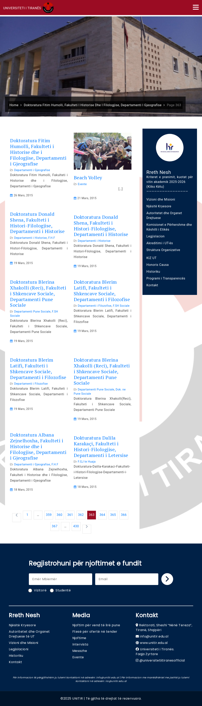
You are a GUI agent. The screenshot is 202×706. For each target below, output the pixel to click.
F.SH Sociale (121, 305)
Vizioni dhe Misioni (160, 199)
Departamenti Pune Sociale (32, 311)
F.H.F (51, 237)
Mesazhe (79, 651)
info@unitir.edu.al (154, 636)
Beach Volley (88, 178)
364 (102, 515)
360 (59, 515)
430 (76, 526)
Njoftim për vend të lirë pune (96, 625)
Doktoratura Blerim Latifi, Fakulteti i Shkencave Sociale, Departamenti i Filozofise (102, 290)
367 (54, 526)
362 (81, 515)
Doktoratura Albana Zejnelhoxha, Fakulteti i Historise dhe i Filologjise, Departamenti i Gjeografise (38, 446)
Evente (82, 184)
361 (70, 515)
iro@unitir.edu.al (116, 681)
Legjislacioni (18, 649)
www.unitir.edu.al (154, 642)
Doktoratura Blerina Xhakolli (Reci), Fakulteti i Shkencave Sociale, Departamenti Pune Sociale (38, 293)
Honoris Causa (157, 265)
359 (49, 515)
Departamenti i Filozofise (94, 305)
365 (113, 515)
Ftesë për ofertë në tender (94, 631)
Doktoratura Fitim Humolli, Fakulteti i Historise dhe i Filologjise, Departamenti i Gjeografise (38, 152)
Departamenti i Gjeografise (32, 170)
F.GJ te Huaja (87, 461)
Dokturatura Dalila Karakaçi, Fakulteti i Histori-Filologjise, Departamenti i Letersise (101, 446)
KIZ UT (151, 258)
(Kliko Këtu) (155, 187)
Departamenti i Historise (30, 237)
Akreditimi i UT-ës (159, 243)
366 (123, 515)
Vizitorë (37, 590)
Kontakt (152, 285)
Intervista (80, 644)
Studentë (60, 590)
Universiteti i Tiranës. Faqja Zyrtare (155, 651)
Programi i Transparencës (165, 278)
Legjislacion (155, 236)
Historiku (153, 271)
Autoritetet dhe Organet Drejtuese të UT (29, 634)
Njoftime (79, 638)
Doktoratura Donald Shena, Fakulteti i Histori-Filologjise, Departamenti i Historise (37, 222)
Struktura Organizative (163, 250)
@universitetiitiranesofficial (162, 660)
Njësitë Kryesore (158, 206)
